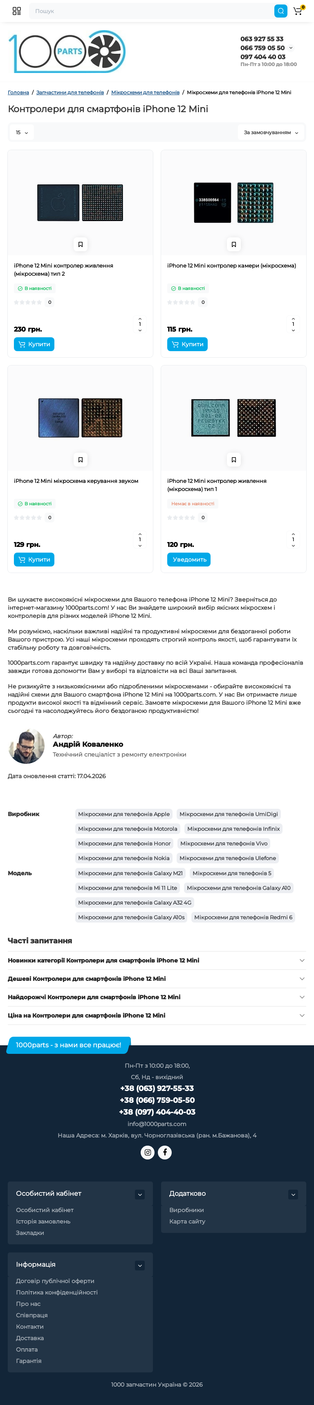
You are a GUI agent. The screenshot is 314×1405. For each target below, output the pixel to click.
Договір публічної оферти (55, 1281)
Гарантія (28, 1361)
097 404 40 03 (262, 57)
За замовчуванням (271, 132)
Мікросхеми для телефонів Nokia (124, 858)
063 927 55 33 (261, 39)
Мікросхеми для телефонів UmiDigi (228, 814)
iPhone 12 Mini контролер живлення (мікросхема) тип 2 (63, 269)
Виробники (186, 1210)
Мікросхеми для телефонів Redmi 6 (243, 917)
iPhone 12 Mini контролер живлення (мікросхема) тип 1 (217, 485)
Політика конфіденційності (57, 1292)
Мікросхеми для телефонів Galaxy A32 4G (134, 902)
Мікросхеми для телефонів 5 (232, 873)
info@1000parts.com (157, 1124)
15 (22, 132)
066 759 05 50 (262, 48)
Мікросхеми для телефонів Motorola (127, 828)
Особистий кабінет (45, 1210)
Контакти (30, 1326)
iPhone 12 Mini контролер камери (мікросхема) (231, 265)
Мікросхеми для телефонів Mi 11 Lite (127, 888)
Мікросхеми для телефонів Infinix (233, 828)
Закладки (30, 1233)
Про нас (28, 1304)
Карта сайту (187, 1221)
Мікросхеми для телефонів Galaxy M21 (130, 873)
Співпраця (31, 1315)
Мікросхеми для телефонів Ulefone (227, 858)
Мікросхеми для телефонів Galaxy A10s (131, 917)
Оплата (27, 1349)
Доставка (30, 1338)
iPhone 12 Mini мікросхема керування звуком (76, 481)
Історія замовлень (43, 1221)
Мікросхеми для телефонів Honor (124, 843)
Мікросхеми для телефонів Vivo (223, 843)
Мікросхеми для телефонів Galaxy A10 (239, 888)
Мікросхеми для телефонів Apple (124, 814)
